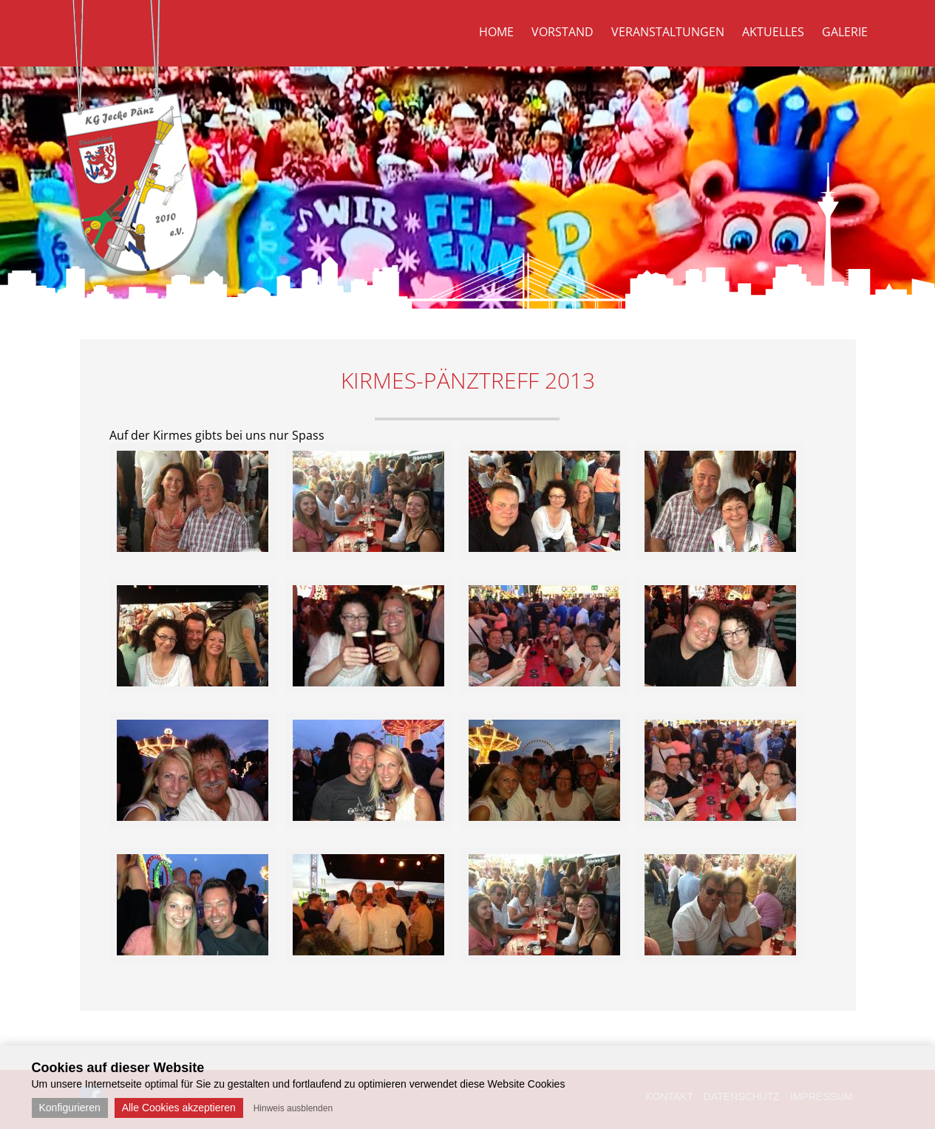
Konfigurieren (70, 1107)
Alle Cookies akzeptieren (179, 1107)
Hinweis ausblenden (293, 1108)
